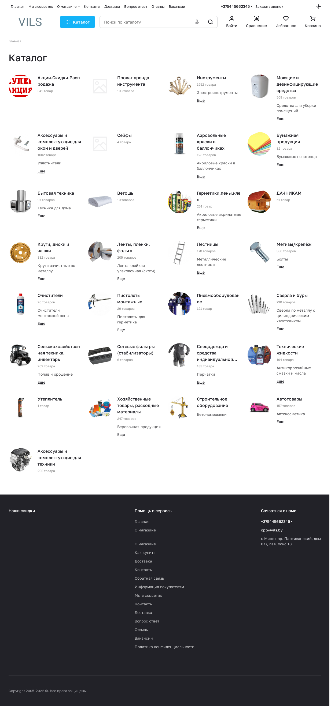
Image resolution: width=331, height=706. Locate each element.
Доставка (143, 561)
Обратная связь (149, 578)
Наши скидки (22, 510)
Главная (142, 521)
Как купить (145, 552)
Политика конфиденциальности (164, 646)
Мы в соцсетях (148, 595)
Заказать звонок (269, 6)
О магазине (145, 530)
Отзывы (142, 629)
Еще (201, 100)
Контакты (144, 569)
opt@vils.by (272, 530)
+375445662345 (235, 6)
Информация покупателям (159, 586)
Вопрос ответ (147, 621)
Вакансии (144, 638)
